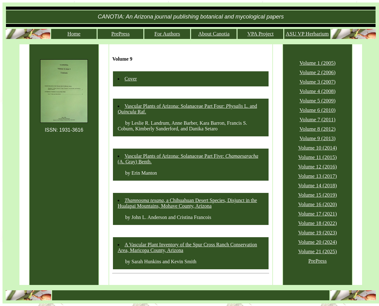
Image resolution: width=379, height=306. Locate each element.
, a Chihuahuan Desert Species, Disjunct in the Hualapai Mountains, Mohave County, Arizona (187, 203)
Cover (131, 78)
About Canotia (214, 34)
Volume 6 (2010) (318, 110)
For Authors (167, 34)
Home (74, 34)
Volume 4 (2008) (318, 91)
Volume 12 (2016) (317, 167)
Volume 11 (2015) (317, 157)
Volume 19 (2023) (317, 233)
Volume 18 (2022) (317, 223)
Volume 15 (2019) (317, 195)
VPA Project (260, 34)
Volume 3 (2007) (318, 82)
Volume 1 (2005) (318, 63)
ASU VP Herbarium (307, 34)
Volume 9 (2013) (318, 138)
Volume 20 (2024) (317, 242)
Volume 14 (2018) (317, 186)
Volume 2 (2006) (318, 72)
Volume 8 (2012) (318, 129)
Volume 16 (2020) (317, 204)
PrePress (120, 34)
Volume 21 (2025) (317, 251)
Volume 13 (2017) (317, 176)
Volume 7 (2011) (317, 120)
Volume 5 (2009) (318, 101)
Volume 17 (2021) (317, 214)
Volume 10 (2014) (317, 148)
